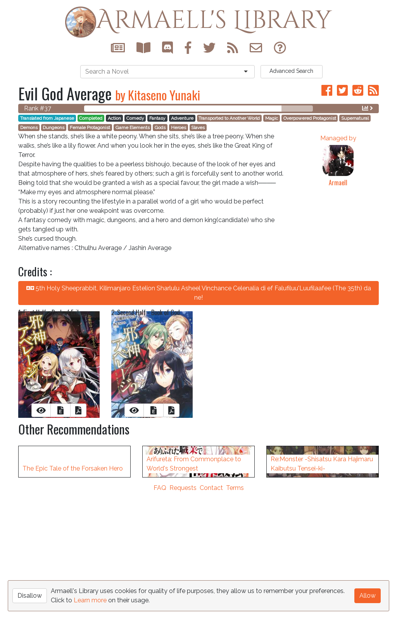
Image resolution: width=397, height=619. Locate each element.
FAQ (160, 614)
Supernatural (355, 118)
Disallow (29, 595)
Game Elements (133, 127)
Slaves (198, 127)
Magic (271, 118)
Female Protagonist (90, 127)
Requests (183, 614)
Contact (211, 614)
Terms (235, 614)
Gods (160, 127)
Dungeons (53, 127)
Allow (367, 595)
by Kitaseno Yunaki (157, 95)
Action (114, 118)
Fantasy (157, 118)
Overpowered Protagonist (309, 118)
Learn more (90, 600)
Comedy (135, 118)
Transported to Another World (229, 118)
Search (291, 71)
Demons (29, 127)
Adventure (182, 118)
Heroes (178, 127)
